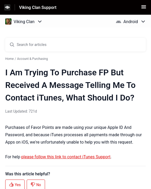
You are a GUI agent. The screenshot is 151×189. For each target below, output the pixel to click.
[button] (144, 8)
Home (9, 59)
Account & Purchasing (32, 59)
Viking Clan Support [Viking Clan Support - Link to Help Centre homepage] (38, 7)
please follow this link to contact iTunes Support (65, 156)
